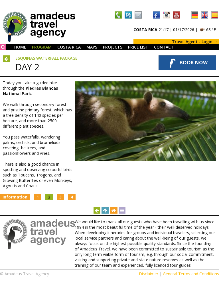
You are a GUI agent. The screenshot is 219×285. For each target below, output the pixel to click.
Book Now (187, 63)
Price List (138, 47)
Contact (164, 47)
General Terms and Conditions (191, 273)
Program (42, 47)
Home (20, 47)
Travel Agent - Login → (195, 41)
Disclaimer (148, 273)
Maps (91, 47)
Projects (112, 47)
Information (15, 197)
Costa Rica (69, 47)
